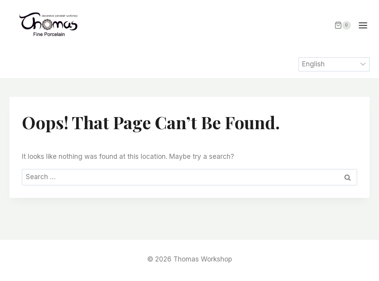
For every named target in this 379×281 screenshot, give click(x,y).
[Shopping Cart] (342, 25)
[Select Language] (334, 64)
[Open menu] (367, 25)
